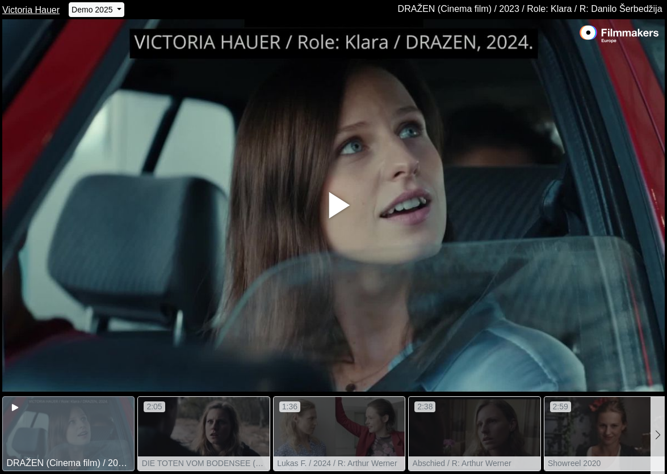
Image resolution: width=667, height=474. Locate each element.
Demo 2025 (93, 9)
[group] (68, 433)
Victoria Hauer (31, 10)
